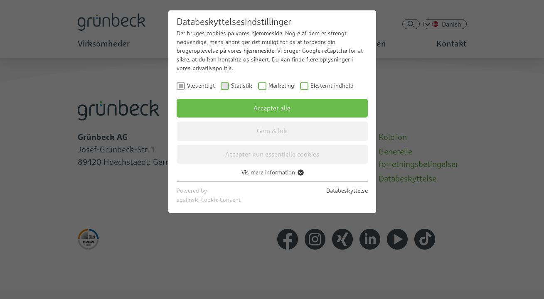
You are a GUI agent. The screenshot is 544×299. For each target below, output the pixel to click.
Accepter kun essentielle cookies (272, 154)
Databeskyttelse (347, 190)
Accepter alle (272, 108)
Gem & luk (272, 131)
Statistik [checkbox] (241, 85)
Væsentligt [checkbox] (201, 85)
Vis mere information (272, 172)
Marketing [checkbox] (281, 85)
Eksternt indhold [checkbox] (332, 85)
